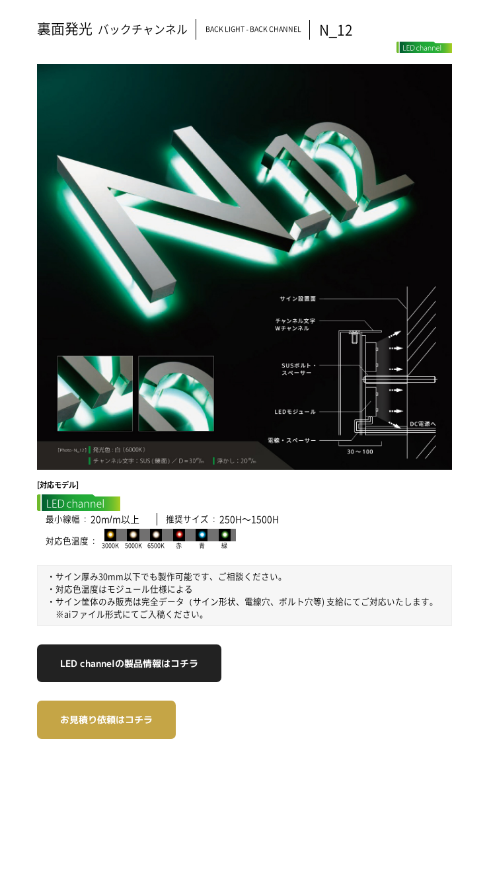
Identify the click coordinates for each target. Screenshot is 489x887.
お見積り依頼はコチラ (106, 719)
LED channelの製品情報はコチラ (129, 663)
